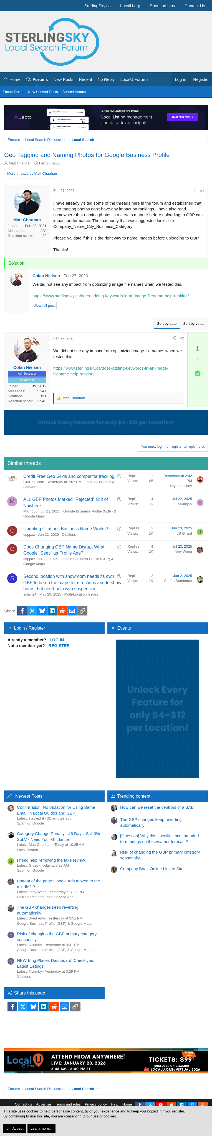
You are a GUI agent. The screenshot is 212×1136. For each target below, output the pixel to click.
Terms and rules (68, 1104)
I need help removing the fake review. (51, 860)
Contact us (23, 1104)
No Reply (106, 79)
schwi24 (29, 594)
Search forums (74, 92)
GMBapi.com (33, 482)
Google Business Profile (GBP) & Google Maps (54, 923)
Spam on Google (30, 823)
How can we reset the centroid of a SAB (157, 807)
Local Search (27, 850)
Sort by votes (193, 323)
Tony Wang (183, 551)
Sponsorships (162, 5)
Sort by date (166, 323)
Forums (40, 79)
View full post (44, 305)
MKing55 (30, 511)
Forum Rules (13, 92)
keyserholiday (181, 486)
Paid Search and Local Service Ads (45, 897)
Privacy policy (96, 1104)
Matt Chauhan (20, 163)
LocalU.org (130, 5)
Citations (69, 534)
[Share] (194, 190)
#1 (202, 191)
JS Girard (184, 533)
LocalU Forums (134, 79)
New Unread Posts (43, 92)
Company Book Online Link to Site (151, 868)
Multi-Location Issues (81, 594)
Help (114, 1104)
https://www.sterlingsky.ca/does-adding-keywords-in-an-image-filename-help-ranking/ (110, 295)
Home (15, 79)
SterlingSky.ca (97, 5)
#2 (182, 338)
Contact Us (195, 5)
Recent (85, 79)
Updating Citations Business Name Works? (65, 528)
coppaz (29, 534)
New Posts (64, 79)
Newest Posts (28, 796)
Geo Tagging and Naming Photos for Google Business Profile (87, 154)
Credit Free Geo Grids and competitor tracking (68, 476)
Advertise (43, 1104)
